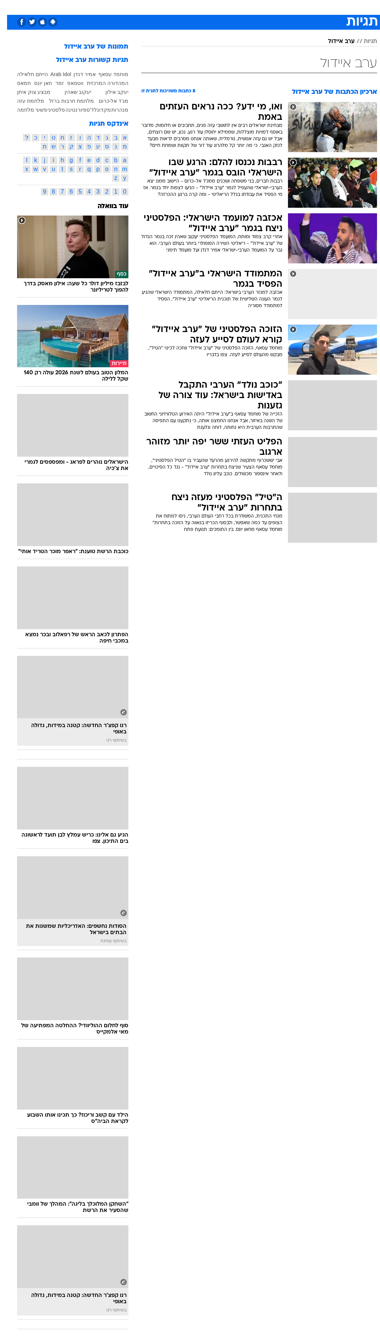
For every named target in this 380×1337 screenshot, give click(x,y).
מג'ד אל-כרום (106, 101)
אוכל (182, 6)
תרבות (241, 6)
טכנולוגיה (111, 6)
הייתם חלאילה (25, 74)
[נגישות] (10, 9)
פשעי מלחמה (25, 110)
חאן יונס (36, 83)
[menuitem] (285, 10)
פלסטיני (49, 110)
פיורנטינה (68, 110)
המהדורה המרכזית (100, 83)
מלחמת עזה (23, 101)
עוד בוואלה (106, 206)
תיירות (137, 6)
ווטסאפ (68, 83)
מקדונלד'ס (91, 110)
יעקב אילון (109, 92)
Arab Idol (53, 74)
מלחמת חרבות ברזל (64, 101)
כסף (200, 6)
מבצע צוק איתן (26, 92)
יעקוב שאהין (71, 92)
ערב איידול (334, 42)
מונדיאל (265, 6)
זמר (52, 83)
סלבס (220, 6)
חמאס (17, 83)
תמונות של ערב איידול (89, 47)
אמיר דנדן (77, 74)
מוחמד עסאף (106, 74)
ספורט (290, 6)
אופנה (86, 6)
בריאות (160, 6)
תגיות (363, 42)
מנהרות (112, 110)
